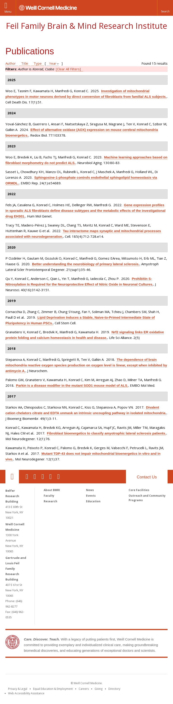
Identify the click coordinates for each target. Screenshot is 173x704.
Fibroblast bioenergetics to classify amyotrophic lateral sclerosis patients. (106, 433)
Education (93, 501)
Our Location (12, 476)
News (90, 490)
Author (10, 63)
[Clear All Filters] (68, 69)
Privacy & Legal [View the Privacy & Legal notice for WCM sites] (17, 689)
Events (91, 496)
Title (24, 63)
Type (38, 63)
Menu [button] (8, 12)
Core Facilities (139, 490)
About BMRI (52, 490)
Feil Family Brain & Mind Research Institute (86, 25)
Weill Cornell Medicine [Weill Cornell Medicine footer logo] (53, 667)
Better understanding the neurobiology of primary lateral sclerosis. (85, 264)
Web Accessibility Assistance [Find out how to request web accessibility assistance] (26, 693)
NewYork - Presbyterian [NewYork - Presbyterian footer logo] (124, 667)
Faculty (49, 496)
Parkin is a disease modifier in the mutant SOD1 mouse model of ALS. (72, 385)
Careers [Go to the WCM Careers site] (84, 689)
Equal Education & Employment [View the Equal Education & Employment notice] (53, 689)
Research (50, 501)
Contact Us (147, 477)
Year (52, 63)
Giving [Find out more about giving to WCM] (98, 689)
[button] (165, 8)
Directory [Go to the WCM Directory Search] (114, 689)
